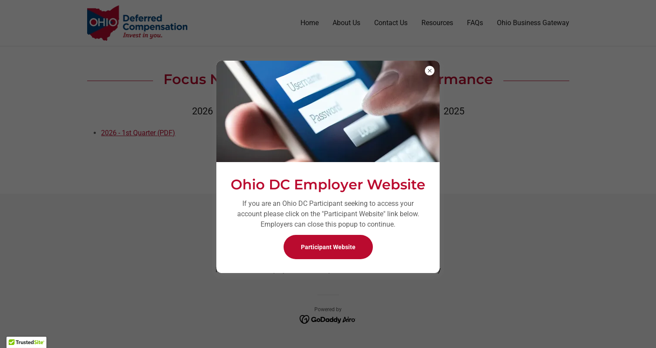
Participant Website (328, 247)
